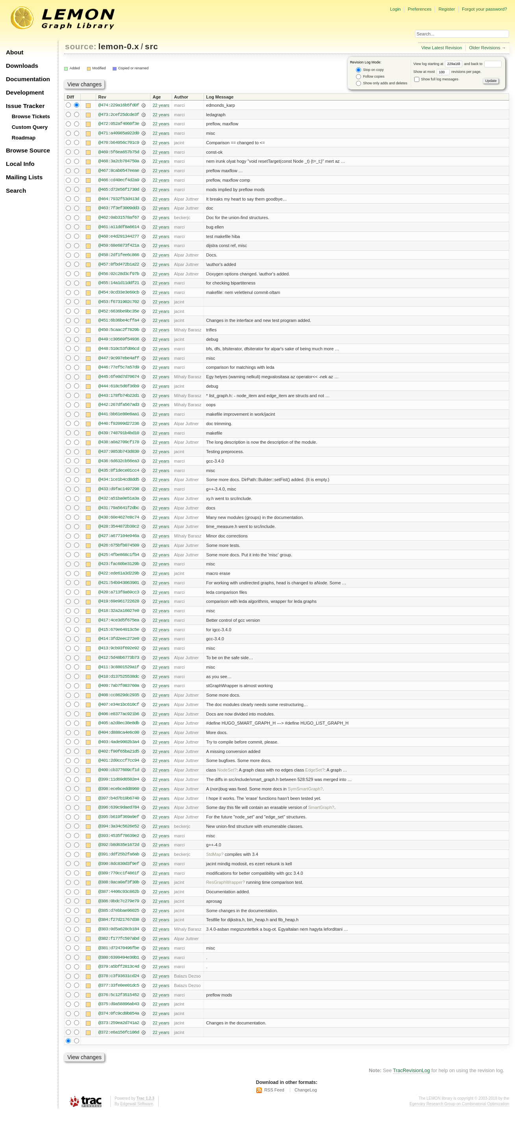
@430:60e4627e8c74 (118, 521)
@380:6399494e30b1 (118, 966)
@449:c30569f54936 (118, 341)
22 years (161, 105)
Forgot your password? (484, 9)
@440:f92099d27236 (118, 427)
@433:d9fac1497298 (118, 493)
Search (16, 190)
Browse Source (28, 150)
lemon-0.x (118, 46)
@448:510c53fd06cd (118, 351)
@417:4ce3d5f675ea (118, 625)
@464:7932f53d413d (118, 200)
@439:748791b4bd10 (118, 436)
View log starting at (438, 64)
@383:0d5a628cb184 (118, 937)
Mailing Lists (24, 177)
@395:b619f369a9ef (118, 824)
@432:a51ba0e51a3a (118, 502)
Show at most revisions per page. (447, 72)
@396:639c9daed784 (118, 814)
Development (25, 92)
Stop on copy (369, 70)
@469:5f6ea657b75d (118, 152)
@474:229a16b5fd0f (118, 105)
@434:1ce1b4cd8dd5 (118, 483)
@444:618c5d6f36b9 (118, 389)
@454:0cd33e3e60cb (118, 294)
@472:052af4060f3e (118, 124)
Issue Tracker (25, 105)
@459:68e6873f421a (118, 247)
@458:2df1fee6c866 (118, 256)
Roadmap (24, 138)
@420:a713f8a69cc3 (118, 597)
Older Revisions (484, 47)
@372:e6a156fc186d (118, 1041)
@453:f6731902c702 (118, 304)
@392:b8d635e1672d (118, 852)
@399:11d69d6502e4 (118, 786)
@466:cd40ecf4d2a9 (118, 181)
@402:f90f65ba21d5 (118, 758)
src (151, 46)
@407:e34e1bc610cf (118, 710)
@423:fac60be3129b (118, 568)
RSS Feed (274, 1099)
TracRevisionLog (411, 1080)
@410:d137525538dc (118, 682)
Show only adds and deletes (381, 83)
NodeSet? (227, 776)
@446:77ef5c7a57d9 (118, 370)
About (14, 52)
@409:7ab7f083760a (118, 691)
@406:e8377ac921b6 (118, 720)
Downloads (22, 65)
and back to (483, 64)
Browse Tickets (31, 116)
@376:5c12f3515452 (118, 1003)
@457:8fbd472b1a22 (118, 266)
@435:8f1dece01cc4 (118, 474)
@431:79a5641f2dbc (118, 512)
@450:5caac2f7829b (118, 332)
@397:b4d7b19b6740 (118, 805)
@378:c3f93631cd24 (118, 985)
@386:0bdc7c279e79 (118, 909)
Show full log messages (436, 79)
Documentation (28, 79)
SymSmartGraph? (305, 795)
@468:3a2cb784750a (118, 162)
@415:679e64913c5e (118, 635)
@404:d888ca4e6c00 (118, 739)
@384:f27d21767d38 (118, 928)
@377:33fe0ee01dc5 (118, 994)
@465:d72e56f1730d (118, 190)
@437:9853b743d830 (118, 455)
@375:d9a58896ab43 (118, 1013)
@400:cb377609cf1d (118, 776)
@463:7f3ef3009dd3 (118, 209)
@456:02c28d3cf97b (118, 275)
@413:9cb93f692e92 (118, 654)
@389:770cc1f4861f (118, 880)
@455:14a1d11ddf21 (118, 285)
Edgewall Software (136, 1113)
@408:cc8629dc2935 (118, 701)
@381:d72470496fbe (118, 956)
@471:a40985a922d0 (118, 133)
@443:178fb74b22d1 (118, 398)
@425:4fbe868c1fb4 (118, 559)
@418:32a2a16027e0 (118, 616)
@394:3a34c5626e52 (118, 833)
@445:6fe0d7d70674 (118, 379)
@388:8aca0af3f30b (118, 890)
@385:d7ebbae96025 (118, 918)
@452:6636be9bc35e (118, 313)
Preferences (420, 9)
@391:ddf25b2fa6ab (118, 862)
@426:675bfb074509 (118, 550)
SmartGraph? (321, 814)
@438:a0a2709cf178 (118, 445)
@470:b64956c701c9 (118, 143)
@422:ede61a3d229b (118, 578)
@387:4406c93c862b (118, 899)
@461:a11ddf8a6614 (118, 228)
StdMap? (215, 861)
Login (395, 9)
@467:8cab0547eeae (118, 171)
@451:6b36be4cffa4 (118, 323)
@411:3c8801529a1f (118, 672)
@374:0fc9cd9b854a (118, 1022)
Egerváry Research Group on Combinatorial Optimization (459, 1113)
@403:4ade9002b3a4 (118, 748)
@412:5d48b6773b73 (118, 663)
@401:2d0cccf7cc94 (118, 767)
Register (447, 9)
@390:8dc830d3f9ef (118, 871)
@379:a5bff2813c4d (118, 975)
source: (80, 46)
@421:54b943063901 (118, 587)
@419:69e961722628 (118, 606)
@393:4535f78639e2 (118, 843)
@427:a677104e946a (118, 540)
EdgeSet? (314, 776)
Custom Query (30, 127)
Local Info (20, 163)
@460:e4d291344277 (118, 237)
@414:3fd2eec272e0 (118, 644)
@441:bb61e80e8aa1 (118, 417)
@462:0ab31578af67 (118, 219)
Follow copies (370, 76)
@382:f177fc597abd (118, 947)
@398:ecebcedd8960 (118, 795)
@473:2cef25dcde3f (118, 115)
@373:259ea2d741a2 (118, 1032)
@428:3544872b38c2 (118, 531)
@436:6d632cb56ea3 (118, 464)
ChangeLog (306, 1099)
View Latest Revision (441, 47)
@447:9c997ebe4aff (118, 360)
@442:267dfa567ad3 (118, 408)
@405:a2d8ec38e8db (118, 729)
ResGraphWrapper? (225, 890)
